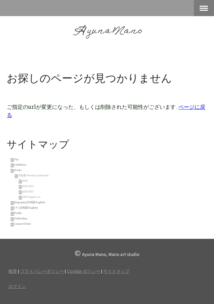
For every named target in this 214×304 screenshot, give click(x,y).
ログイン (17, 286)
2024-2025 (28, 186)
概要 (12, 271)
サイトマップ (116, 271)
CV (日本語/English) (26, 207)
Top (16, 159)
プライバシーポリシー (42, 271)
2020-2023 (28, 191)
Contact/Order (22, 223)
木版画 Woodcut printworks (33, 175)
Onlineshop (20, 218)
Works (18, 170)
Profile (18, 213)
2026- (25, 180)
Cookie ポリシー (83, 271)
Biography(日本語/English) (29, 202)
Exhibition (20, 164)
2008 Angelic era (31, 197)
